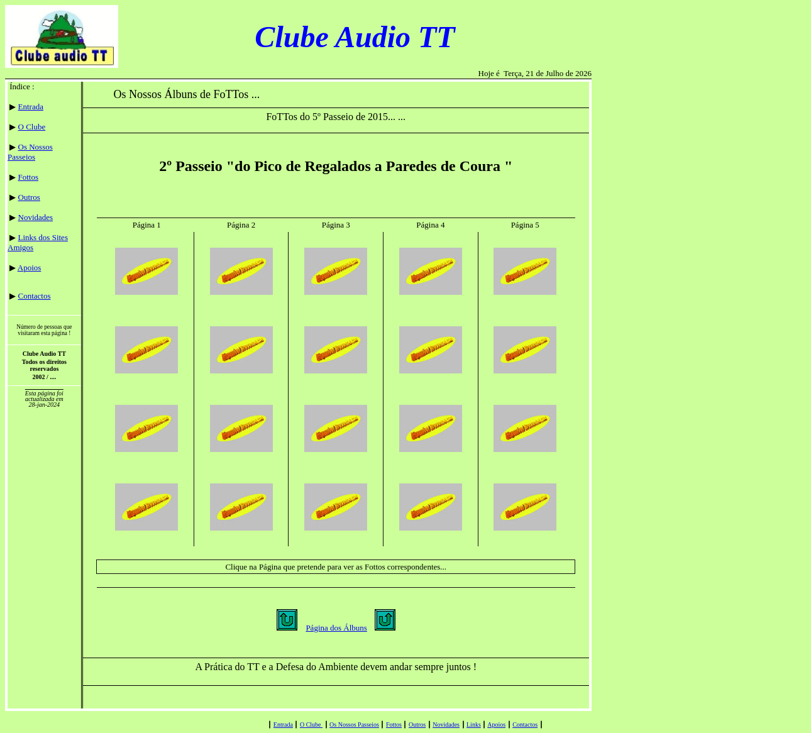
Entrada (30, 106)
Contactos (34, 295)
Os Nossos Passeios (30, 152)
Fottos (28, 177)
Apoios (29, 267)
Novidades (35, 217)
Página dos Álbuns (336, 627)
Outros (29, 197)
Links (473, 724)
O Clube (32, 126)
